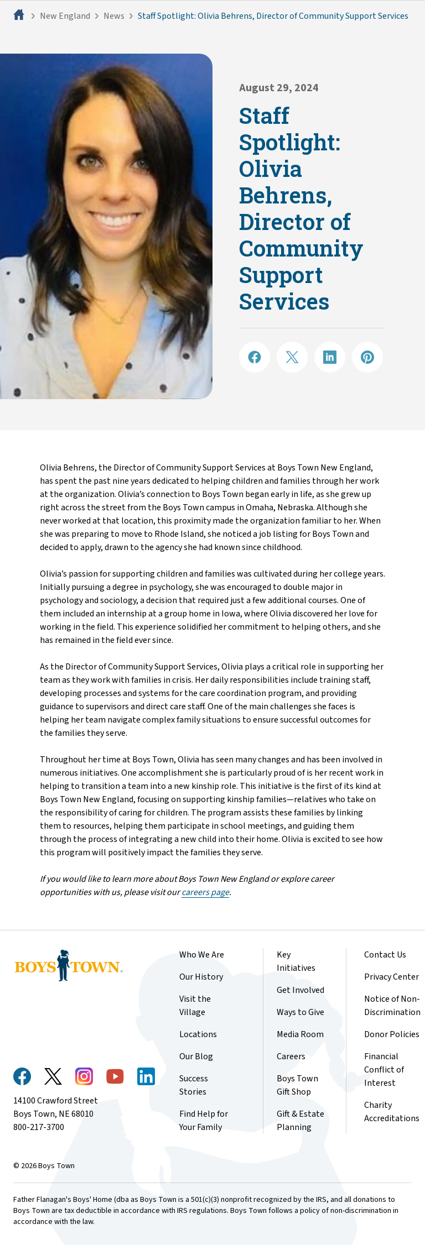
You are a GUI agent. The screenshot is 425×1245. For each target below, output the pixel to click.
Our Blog (196, 1056)
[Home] (20, 16)
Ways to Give (300, 1012)
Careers (291, 1056)
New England (65, 16)
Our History (201, 977)
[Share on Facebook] (254, 357)
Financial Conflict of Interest (384, 1069)
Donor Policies (391, 1034)
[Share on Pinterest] (367, 357)
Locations (198, 1034)
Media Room (300, 1034)
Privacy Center (391, 977)
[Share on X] (292, 357)
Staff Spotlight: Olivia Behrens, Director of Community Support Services (273, 16)
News (114, 16)
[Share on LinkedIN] (329, 357)
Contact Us (385, 955)
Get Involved (300, 990)
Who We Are (201, 955)
